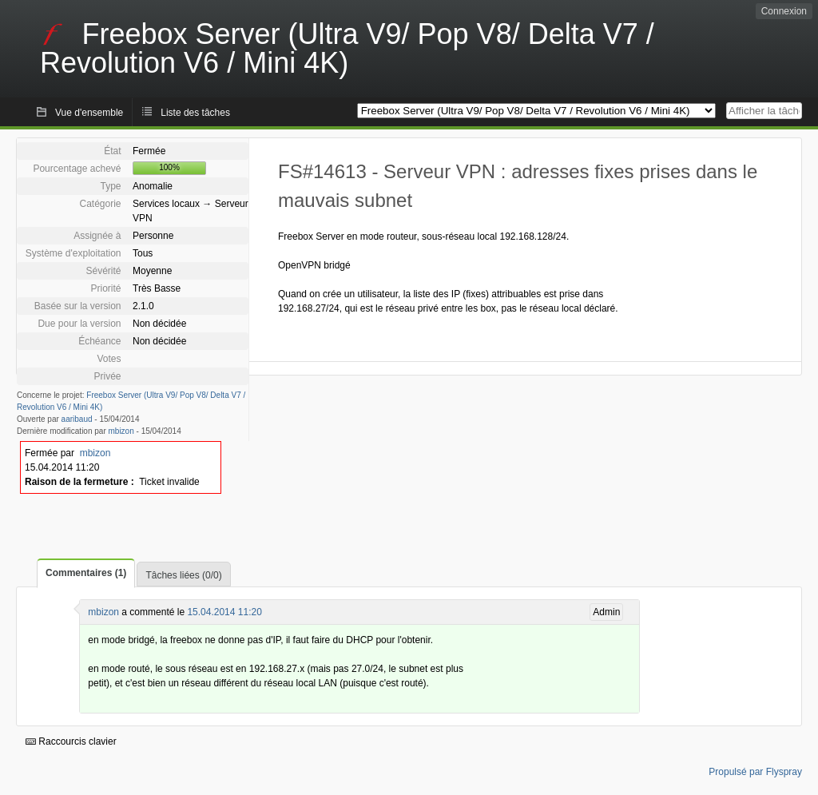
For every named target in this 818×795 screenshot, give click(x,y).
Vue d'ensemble (89, 112)
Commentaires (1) (86, 572)
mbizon (121, 431)
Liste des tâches (195, 112)
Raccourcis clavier (71, 741)
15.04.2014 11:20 (224, 612)
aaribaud (77, 419)
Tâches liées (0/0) (183, 575)
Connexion (784, 11)
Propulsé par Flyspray (755, 771)
